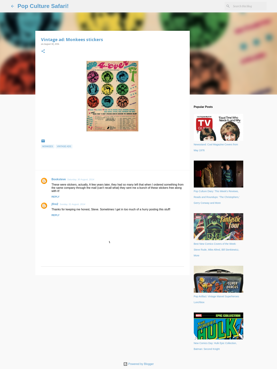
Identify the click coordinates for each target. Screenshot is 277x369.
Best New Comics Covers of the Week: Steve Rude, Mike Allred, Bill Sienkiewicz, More (216, 249)
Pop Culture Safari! (43, 6)
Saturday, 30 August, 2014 (80, 179)
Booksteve (59, 179)
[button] (43, 51)
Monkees (47, 146)
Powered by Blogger (138, 363)
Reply (56, 196)
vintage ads (64, 146)
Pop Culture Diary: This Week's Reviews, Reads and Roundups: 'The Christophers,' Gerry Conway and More (217, 197)
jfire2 (55, 204)
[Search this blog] (248, 6)
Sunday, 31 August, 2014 (72, 204)
